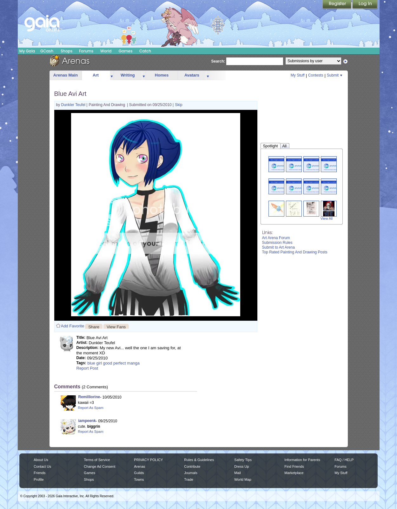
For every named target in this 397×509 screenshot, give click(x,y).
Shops (66, 51)
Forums (86, 51)
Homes (162, 75)
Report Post (87, 368)
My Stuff (298, 75)
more (112, 75)
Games (126, 51)
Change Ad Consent (99, 466)
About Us (41, 460)
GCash (46, 51)
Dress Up (241, 466)
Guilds (139, 473)
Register (337, 5)
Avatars (191, 75)
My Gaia (27, 51)
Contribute (192, 466)
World (106, 51)
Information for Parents (302, 460)
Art (96, 75)
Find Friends (294, 466)
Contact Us (42, 466)
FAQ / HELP (344, 460)
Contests (315, 75)
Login (365, 5)
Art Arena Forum (276, 238)
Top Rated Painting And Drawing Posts (295, 252)
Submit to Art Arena (278, 247)
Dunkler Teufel (74, 105)
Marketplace (293, 473)
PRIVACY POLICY (148, 460)
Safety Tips (243, 460)
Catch (145, 51)
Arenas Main (65, 75)
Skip (178, 105)
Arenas (139, 466)
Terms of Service (97, 460)
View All (327, 218)
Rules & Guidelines (199, 460)
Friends (39, 473)
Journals (190, 473)
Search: (218, 61)
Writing (128, 75)
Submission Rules (277, 242)
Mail (237, 473)
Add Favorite (72, 326)
